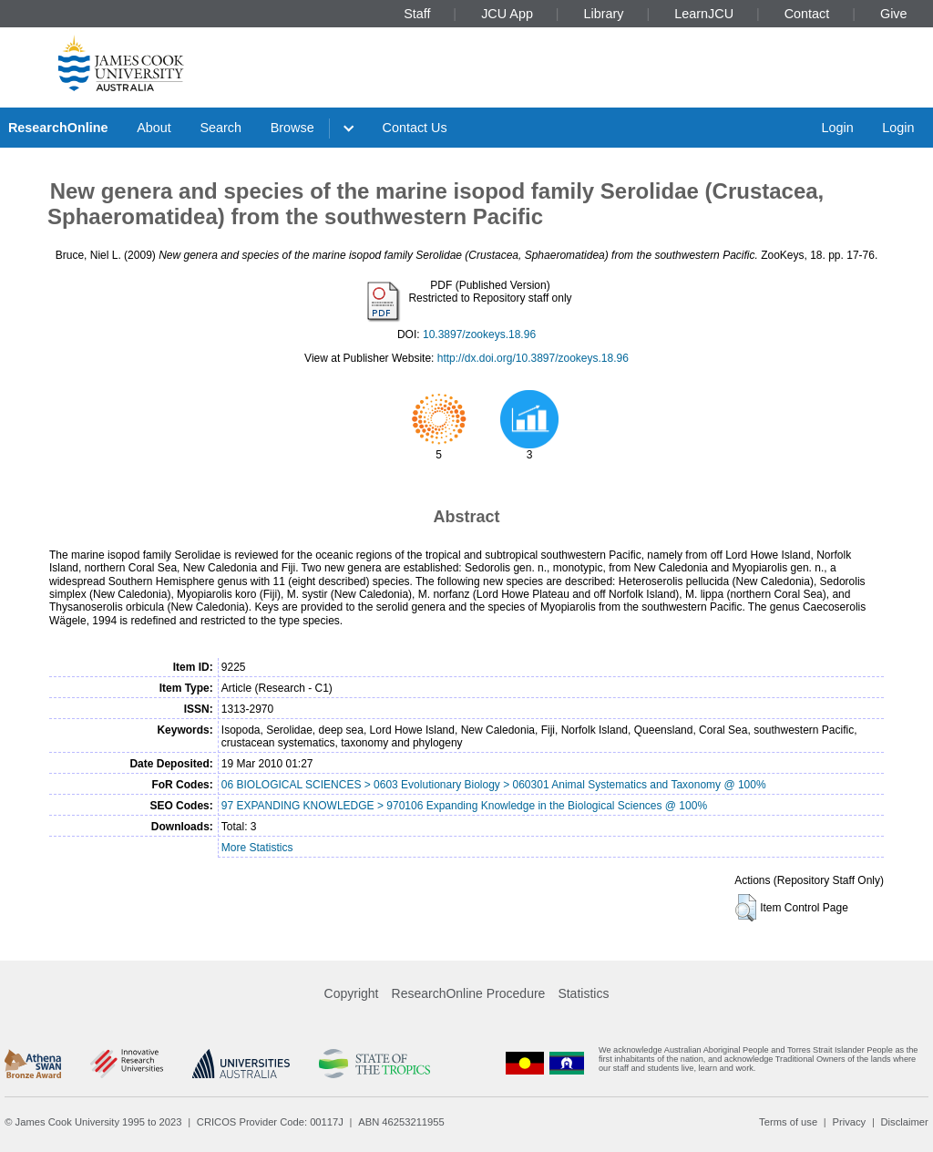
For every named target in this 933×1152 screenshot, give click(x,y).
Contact (807, 13)
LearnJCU (703, 13)
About (154, 127)
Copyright (351, 993)
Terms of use (788, 1121)
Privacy (849, 1121)
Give (893, 13)
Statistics (583, 993)
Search (220, 127)
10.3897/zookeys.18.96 (479, 334)
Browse (292, 127)
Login (837, 127)
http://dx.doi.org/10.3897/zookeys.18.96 (533, 358)
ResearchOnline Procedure (469, 993)
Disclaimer (904, 1121)
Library (604, 13)
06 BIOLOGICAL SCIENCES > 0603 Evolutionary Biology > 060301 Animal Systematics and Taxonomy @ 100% (493, 784)
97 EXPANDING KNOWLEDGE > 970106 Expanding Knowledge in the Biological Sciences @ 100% (464, 805)
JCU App (507, 13)
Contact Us (415, 127)
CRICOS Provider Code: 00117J (270, 1121)
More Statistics (257, 847)
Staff (417, 13)
